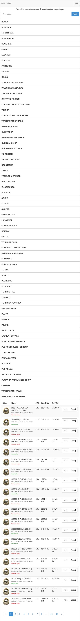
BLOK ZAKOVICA (9, 143)
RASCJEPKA (7, 165)
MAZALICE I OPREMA (11, 374)
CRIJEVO (5, 385)
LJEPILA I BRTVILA (10, 336)
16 (51, 614)
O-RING (4, 49)
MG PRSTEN (7, 154)
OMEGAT (5, 237)
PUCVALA (5, 363)
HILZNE (4, 77)
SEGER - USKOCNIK (10, 159)
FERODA (5, 319)
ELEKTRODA (7, 132)
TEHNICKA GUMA (9, 242)
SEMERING (6, 44)
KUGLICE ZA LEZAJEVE (12, 82)
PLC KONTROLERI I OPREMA (14, 347)
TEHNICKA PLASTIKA (11, 303)
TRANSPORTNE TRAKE (12, 121)
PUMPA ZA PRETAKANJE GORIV (16, 380)
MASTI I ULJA (7, 330)
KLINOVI (5, 204)
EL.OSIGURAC (7, 187)
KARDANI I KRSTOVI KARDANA (15, 104)
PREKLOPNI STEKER (11, 176)
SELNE (4, 198)
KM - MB (5, 71)
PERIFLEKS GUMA (9, 126)
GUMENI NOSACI (9, 264)
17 (57, 614)
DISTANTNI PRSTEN (10, 99)
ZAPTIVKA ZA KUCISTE (12, 93)
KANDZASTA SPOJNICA (12, 253)
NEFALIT (5, 275)
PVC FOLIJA (6, 369)
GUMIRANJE (7, 259)
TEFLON (5, 270)
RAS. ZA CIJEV (8, 182)
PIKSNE (4, 325)
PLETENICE (6, 281)
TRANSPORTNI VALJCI (11, 391)
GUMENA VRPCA (9, 226)
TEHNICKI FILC (8, 292)
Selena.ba (5, 3)
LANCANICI (6, 220)
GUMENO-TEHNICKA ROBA (13, 248)
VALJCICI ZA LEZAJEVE (12, 88)
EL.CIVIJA (5, 193)
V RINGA (5, 110)
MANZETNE (6, 66)
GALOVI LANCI (8, 215)
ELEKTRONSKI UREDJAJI (13, 341)
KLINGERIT (6, 286)
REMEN (4, 22)
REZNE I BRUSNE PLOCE (12, 137)
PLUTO (4, 314)
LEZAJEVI (5, 55)
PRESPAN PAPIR (9, 308)
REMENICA (6, 27)
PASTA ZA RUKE (8, 358)
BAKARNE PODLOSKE (11, 148)
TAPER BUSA (7, 33)
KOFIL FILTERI (7, 352)
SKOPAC (5, 209)
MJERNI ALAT (7, 38)
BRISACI (5, 231)
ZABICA (5, 170)
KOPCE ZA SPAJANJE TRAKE (14, 115)
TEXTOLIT (5, 297)
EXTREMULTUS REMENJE (13, 396)
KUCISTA (5, 60)
